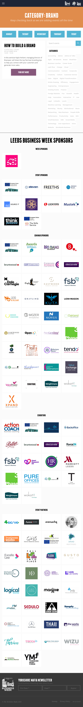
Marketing (51, 108)
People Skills (75, 112)
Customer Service (70, 75)
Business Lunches (54, 63)
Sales (72, 116)
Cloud (66, 67)
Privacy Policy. (65, 701)
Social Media (70, 120)
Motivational (68, 108)
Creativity (51, 75)
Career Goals (67, 63)
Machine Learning (54, 105)
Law (77, 97)
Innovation (57, 97)
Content (64, 71)
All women (57, 60)
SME (62, 120)
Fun (63, 93)
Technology (52, 124)
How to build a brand (19, 45)
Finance (63, 90)
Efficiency (64, 82)
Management (67, 105)
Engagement (74, 82)
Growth (69, 93)
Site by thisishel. (77, 701)
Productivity (63, 116)
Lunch (64, 101)
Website (51, 127)
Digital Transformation (68, 78)
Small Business (53, 120)
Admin (60, 56)
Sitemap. (55, 701)
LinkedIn (57, 101)
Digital (55, 78)
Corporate (73, 71)
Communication (54, 71)
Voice (74, 124)
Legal (50, 101)
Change (59, 67)
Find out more (23, 72)
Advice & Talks (70, 56)
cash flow (51, 67)
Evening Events (53, 90)
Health (76, 93)
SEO (77, 116)
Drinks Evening (53, 82)
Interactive (67, 97)
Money (59, 108)
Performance (52, 116)
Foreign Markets (54, 93)
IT (73, 97)
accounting (52, 56)
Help (49, 97)
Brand (65, 60)
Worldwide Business (63, 127)
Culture (59, 75)
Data (49, 78)
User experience (64, 124)
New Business (64, 112)
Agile (50, 60)
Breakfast (72, 60)
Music (77, 108)
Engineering (52, 86)
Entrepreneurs (63, 86)
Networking (52, 112)
